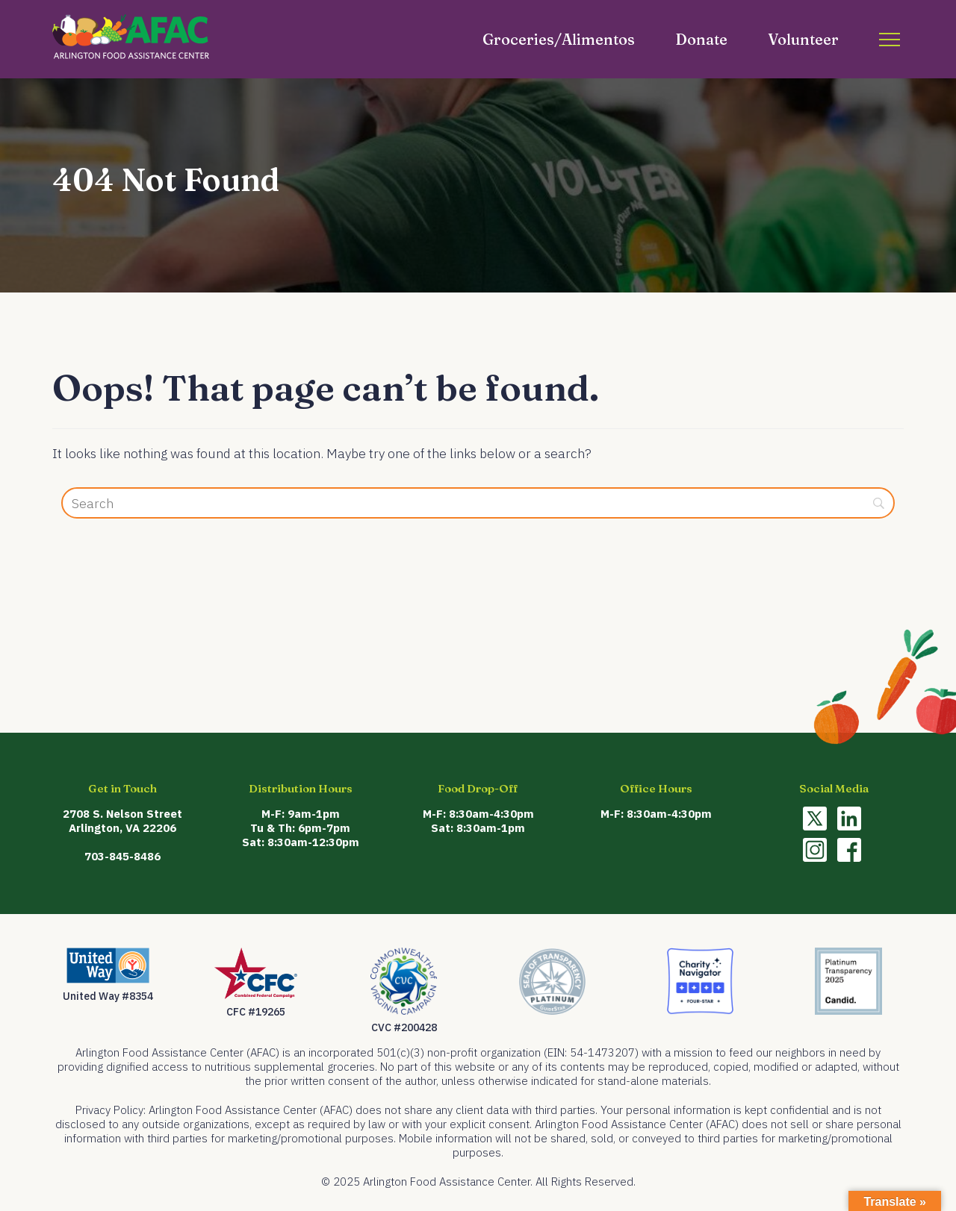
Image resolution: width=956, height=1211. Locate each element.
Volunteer (803, 39)
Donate (701, 39)
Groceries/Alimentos (558, 39)
